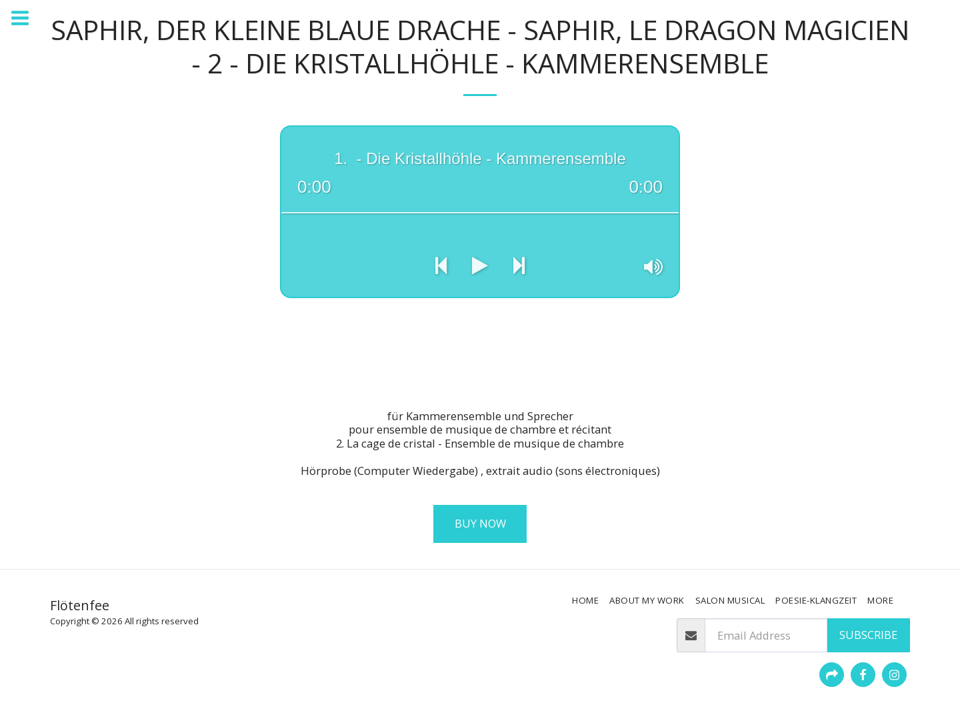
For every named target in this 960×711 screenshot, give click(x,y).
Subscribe (868, 634)
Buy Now (480, 523)
